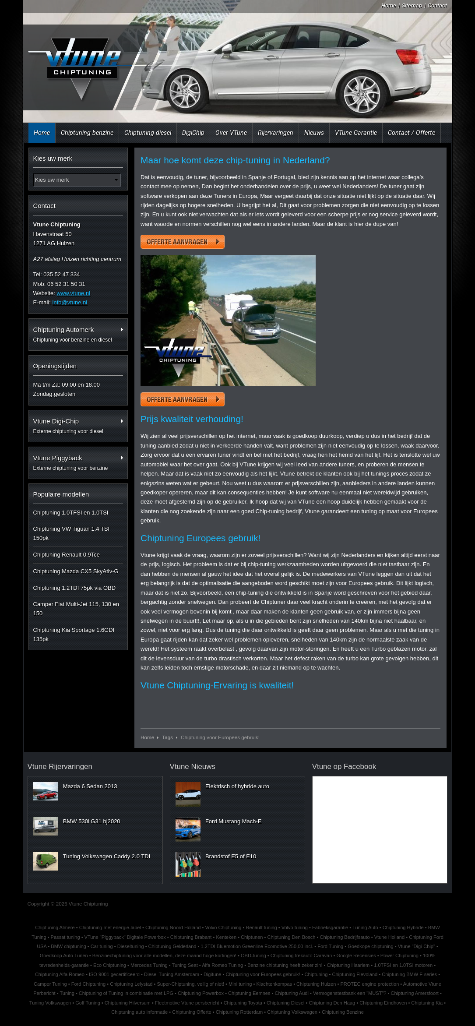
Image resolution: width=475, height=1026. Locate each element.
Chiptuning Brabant (191, 937)
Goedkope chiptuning (370, 946)
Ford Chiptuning (88, 984)
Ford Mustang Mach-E (233, 821)
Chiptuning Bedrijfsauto (344, 937)
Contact (437, 5)
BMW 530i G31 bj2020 (91, 821)
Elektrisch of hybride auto (237, 786)
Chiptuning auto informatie (139, 1012)
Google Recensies (356, 955)
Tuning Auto (365, 927)
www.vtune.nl (73, 293)
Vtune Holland (389, 937)
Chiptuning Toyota (243, 1002)
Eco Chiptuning (109, 965)
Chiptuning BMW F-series (409, 974)
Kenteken (226, 937)
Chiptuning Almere (54, 927)
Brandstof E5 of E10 (230, 856)
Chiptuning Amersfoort (414, 993)
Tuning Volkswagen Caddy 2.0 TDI (106, 856)
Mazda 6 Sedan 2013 (90, 786)
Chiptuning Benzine (343, 1012)
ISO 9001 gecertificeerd (114, 974)
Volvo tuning (294, 927)
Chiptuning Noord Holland (173, 927)
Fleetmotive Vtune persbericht (187, 1002)
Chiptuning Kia (427, 1002)
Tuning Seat (185, 965)
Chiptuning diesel (147, 132)
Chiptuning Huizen (316, 984)
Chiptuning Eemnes (249, 993)
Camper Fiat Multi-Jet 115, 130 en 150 (76, 609)
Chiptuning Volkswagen (292, 1012)
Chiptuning (316, 974)
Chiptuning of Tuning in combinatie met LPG (126, 993)
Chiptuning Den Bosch (291, 937)
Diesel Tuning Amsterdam (171, 974)
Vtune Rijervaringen (60, 766)
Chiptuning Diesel (286, 1002)
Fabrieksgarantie (330, 927)
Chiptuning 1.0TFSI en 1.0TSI (71, 512)
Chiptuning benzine (87, 132)
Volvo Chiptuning (223, 927)
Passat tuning (65, 937)
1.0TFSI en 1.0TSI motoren (403, 965)
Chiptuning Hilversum (128, 1002)
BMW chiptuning (68, 946)
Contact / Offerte (411, 132)
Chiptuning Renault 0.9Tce (66, 554)
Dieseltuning (130, 946)
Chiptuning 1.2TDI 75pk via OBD (74, 588)
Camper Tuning (50, 984)
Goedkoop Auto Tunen (64, 955)
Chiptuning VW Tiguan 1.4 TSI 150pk (71, 533)
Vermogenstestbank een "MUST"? (350, 993)
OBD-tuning (253, 955)
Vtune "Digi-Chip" (416, 946)
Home (388, 5)
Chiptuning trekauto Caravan (301, 955)
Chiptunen (252, 937)
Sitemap (412, 5)
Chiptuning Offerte (191, 1012)
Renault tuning (261, 927)
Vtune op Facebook (344, 766)
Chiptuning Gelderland (172, 946)
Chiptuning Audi (292, 993)
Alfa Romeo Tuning (222, 965)
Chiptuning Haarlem (348, 965)
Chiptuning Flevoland (354, 974)
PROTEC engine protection (369, 984)
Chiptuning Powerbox (201, 993)
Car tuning (102, 946)
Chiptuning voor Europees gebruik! (262, 974)
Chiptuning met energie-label (110, 927)
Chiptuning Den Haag (332, 1002)
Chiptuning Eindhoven (383, 1002)
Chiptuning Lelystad (131, 984)
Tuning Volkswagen (50, 1002)
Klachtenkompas (274, 984)
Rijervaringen (275, 132)
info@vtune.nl (70, 302)
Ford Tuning (330, 946)
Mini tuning (240, 984)
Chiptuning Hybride (403, 927)
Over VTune (231, 132)
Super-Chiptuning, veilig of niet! (190, 984)
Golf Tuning (87, 1002)
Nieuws (314, 132)
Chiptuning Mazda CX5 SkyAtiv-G (76, 571)
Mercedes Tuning (149, 965)
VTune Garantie (356, 132)
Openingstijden (55, 366)
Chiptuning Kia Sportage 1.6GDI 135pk (74, 634)
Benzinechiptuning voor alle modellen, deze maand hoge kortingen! (164, 955)
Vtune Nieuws (192, 766)
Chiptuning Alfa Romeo (59, 974)
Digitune (213, 974)
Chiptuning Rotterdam (239, 1012)
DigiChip (193, 132)
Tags (167, 737)
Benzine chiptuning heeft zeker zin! (284, 965)
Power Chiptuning (399, 955)
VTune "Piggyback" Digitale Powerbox (125, 937)
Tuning (67, 993)
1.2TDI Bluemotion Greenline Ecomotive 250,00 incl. (257, 946)
